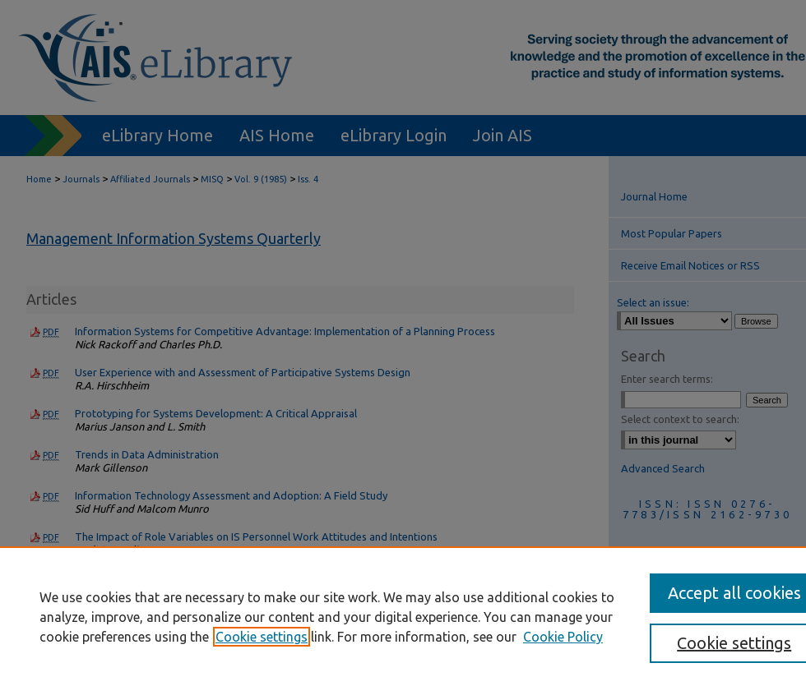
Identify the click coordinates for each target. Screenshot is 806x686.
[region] (403, 616)
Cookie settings (261, 636)
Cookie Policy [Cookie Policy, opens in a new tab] (563, 636)
